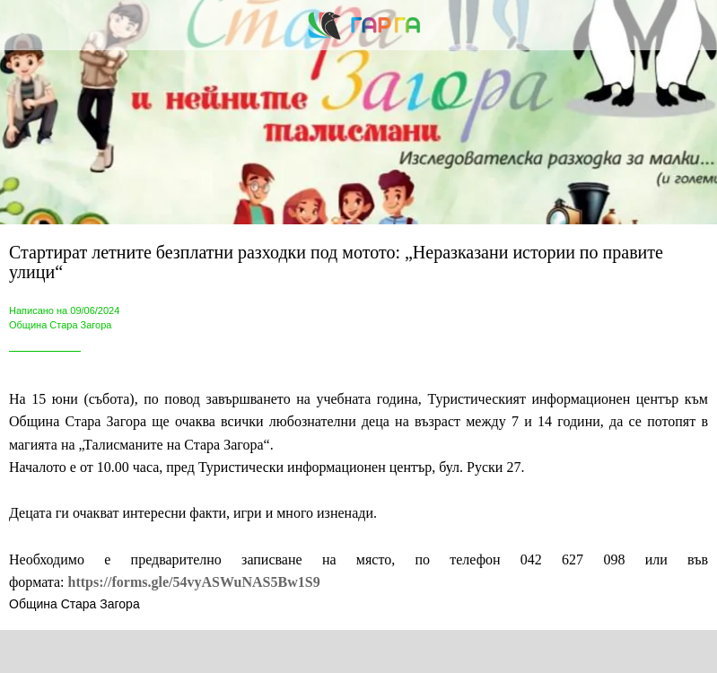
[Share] (186, 651)
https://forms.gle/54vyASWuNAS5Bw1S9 (194, 582)
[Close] (25, 25)
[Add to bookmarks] (530, 651)
